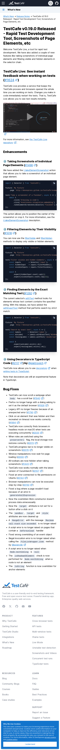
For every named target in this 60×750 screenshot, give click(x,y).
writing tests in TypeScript (16, 371)
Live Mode (37, 642)
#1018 (9, 233)
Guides (35, 689)
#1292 (29, 293)
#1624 (11, 80)
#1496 (30, 165)
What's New (8, 16)
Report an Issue (40, 712)
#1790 (32, 412)
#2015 (32, 443)
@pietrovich (37, 363)
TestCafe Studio (10, 631)
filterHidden (46, 238)
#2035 (38, 432)
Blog (4, 678)
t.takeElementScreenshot (36, 170)
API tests (36, 626)
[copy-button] (54, 183)
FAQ (34, 683)
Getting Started (10, 626)
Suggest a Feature (41, 717)
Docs (34, 678)
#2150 (28, 485)
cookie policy (11, 739)
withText (29, 298)
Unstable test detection (44, 647)
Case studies (8, 700)
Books (5, 694)
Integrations (8, 637)
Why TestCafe (9, 621)
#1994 (14, 422)
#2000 (22, 457)
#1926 (43, 405)
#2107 (37, 471)
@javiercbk (19, 544)
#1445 (27, 464)
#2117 (17, 363)
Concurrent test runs (42, 658)
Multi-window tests (41, 631)
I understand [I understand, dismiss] (30, 744)
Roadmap (7, 647)
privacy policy (50, 737)
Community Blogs (10, 683)
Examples (37, 700)
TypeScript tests (40, 663)
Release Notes (23, 16)
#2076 (27, 450)
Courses (6, 689)
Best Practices (39, 694)
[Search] (50, 3)
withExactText (10, 308)
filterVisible (30, 238)
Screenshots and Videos (44, 653)
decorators (43, 368)
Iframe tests (38, 637)
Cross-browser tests (42, 621)
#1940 (39, 398)
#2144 (22, 478)
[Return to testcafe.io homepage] (11, 3)
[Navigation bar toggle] (3, 9)
